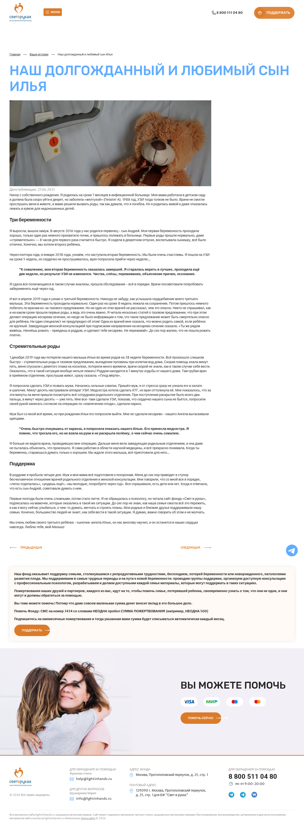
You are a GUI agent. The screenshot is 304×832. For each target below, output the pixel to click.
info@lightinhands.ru (90, 798)
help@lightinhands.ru (91, 779)
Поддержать (32, 630)
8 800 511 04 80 (226, 12)
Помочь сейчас (201, 718)
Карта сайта (88, 818)
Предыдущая (31, 548)
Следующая (190, 548)
